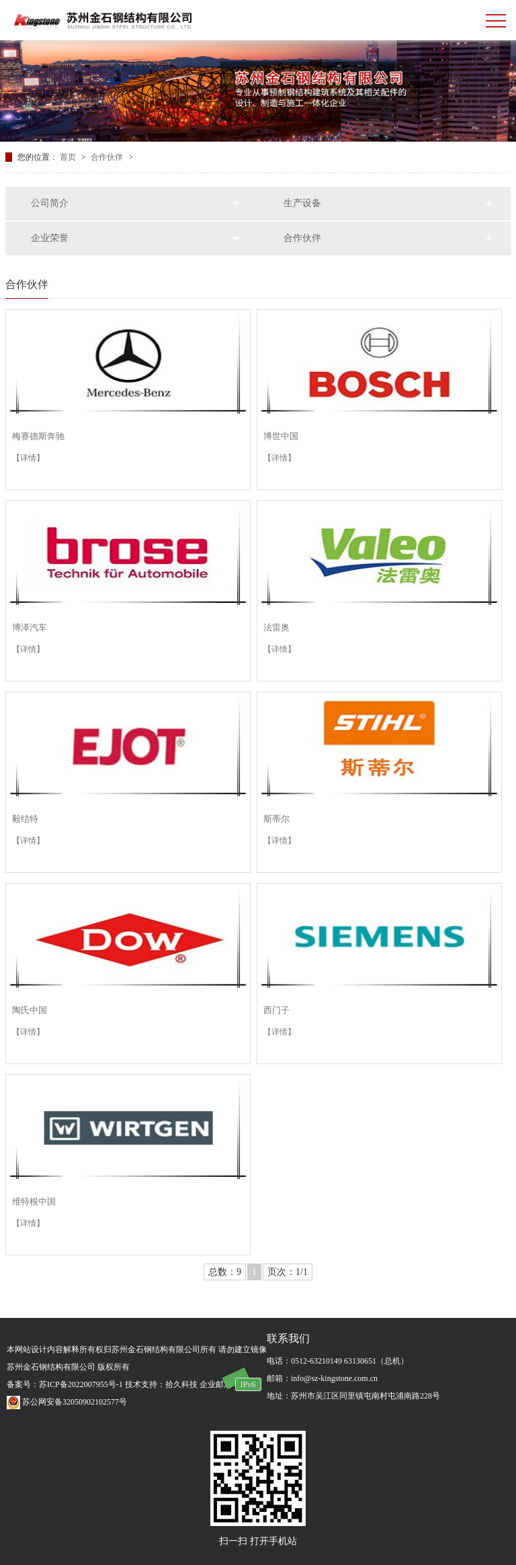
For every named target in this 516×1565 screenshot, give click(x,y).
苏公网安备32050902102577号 (67, 1402)
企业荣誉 (50, 238)
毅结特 (25, 819)
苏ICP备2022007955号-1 (81, 1384)
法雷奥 (276, 627)
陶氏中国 (29, 1010)
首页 (69, 157)
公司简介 (50, 203)
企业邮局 (216, 1384)
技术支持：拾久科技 (161, 1384)
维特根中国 (34, 1201)
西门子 (276, 1010)
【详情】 (28, 458)
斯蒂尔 (276, 819)
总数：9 (224, 1272)
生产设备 (302, 203)
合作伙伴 (108, 157)
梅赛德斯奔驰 (38, 436)
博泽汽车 (29, 627)
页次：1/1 (287, 1272)
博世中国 (280, 436)
